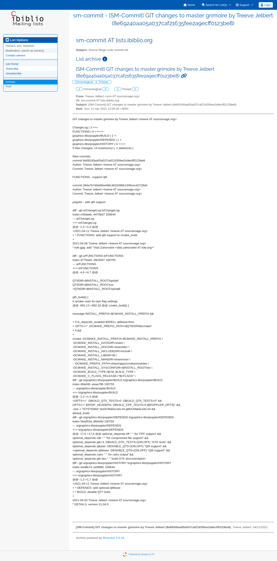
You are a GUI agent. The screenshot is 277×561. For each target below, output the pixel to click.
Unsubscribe (13, 73)
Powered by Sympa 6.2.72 (141, 554)
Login (266, 5)
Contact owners (15, 55)
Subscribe (12, 68)
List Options (17, 40)
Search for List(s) (214, 5)
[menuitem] (189, 5)
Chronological (84, 82)
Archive (10, 82)
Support (242, 5)
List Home (12, 64)
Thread (104, 82)
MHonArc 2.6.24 (113, 537)
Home (189, 5)
